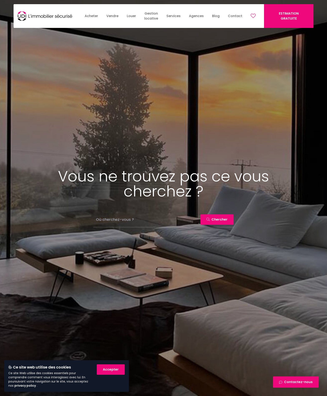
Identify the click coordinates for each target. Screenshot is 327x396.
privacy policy (25, 386)
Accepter (111, 369)
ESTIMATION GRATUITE (289, 16)
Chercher (217, 219)
